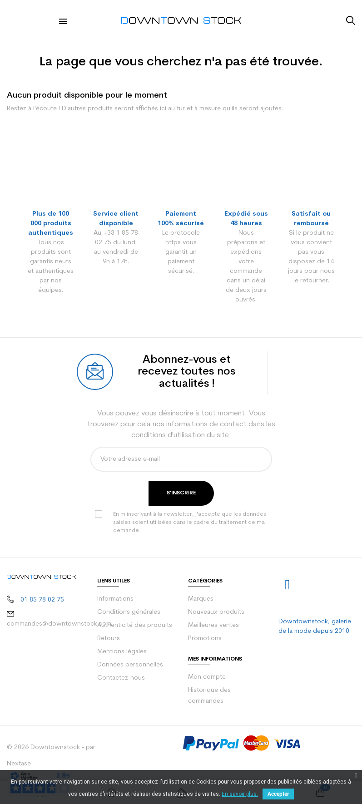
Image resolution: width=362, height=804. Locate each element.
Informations (115, 599)
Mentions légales (122, 651)
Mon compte (207, 677)
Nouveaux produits (216, 612)
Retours (108, 638)
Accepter (278, 794)
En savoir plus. (240, 794)
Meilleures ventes (213, 625)
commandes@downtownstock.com (59, 624)
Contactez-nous (121, 678)
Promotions (205, 638)
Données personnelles (130, 664)
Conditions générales (128, 612)
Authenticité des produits (134, 625)
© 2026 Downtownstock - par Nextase (51, 755)
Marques (200, 599)
